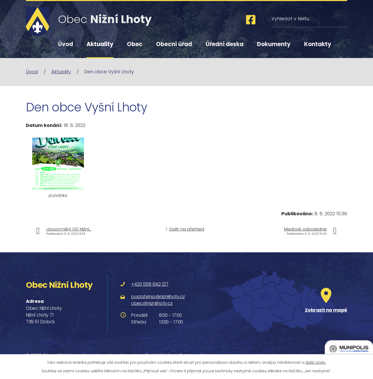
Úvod (65, 44)
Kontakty (317, 44)
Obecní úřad (174, 44)
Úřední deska (224, 44)
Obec (134, 44)
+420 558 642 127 (149, 284)
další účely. (315, 362)
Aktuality (100, 44)
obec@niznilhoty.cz (152, 303)
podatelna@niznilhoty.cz (158, 296)
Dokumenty (274, 44)
